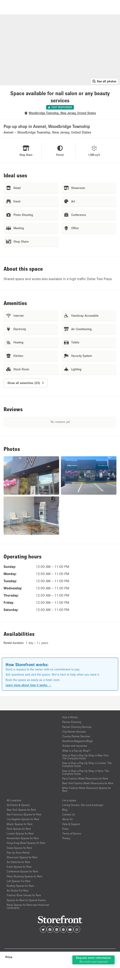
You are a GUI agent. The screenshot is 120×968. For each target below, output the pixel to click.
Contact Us (68, 814)
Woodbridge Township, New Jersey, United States (62, 113)
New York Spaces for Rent (21, 809)
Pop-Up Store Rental (18, 852)
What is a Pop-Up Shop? (76, 750)
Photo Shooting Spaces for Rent (24, 876)
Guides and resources (74, 745)
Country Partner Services (76, 736)
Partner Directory (71, 721)
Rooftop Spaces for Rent (20, 885)
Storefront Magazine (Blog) (77, 741)
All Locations (14, 800)
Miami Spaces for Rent (19, 824)
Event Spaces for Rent (19, 866)
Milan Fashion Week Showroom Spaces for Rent (86, 789)
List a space (69, 800)
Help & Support (71, 824)
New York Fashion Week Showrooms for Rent (87, 783)
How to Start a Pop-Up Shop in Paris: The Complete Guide (85, 772)
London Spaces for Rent (20, 833)
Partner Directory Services (77, 726)
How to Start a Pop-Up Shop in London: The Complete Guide (86, 764)
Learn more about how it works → (28, 685)
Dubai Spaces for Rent (19, 847)
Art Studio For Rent (17, 890)
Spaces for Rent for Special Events (26, 900)
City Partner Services (74, 731)
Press (65, 828)
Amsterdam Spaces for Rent (23, 838)
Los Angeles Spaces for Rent (23, 819)
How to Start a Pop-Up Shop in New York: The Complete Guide (85, 757)
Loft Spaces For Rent (18, 881)
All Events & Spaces (18, 804)
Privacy (66, 838)
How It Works (70, 717)
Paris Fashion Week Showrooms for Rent (85, 778)
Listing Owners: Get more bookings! (82, 804)
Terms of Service (71, 833)
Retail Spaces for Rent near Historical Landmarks (28, 906)
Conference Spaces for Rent (22, 871)
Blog (64, 809)
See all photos (104, 81)
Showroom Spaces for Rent (22, 857)
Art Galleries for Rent (18, 861)
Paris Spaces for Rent (19, 828)
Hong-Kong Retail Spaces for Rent (26, 842)
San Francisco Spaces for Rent (24, 814)
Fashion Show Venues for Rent (24, 895)
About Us (67, 819)
